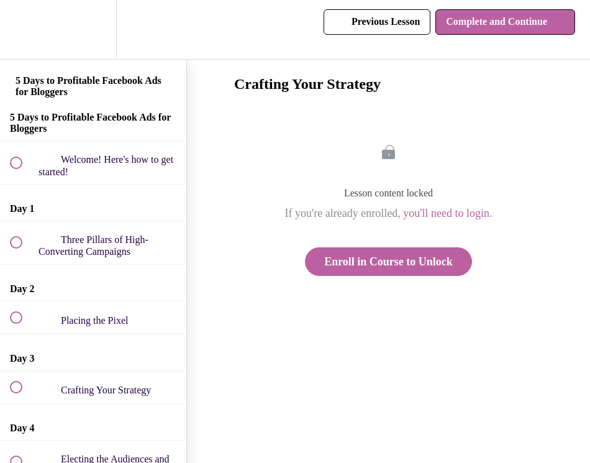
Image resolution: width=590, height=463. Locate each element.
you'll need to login (446, 213)
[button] (23, 29)
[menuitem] (93, 29)
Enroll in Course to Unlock (388, 261)
